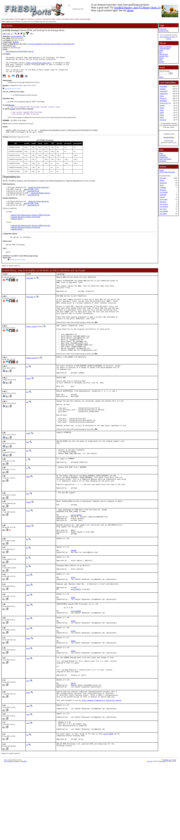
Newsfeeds (163, 161)
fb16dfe (15, 42)
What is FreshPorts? (166, 47)
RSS (175, 835)
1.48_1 (5, 34)
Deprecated (163, 183)
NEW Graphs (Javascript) (167, 172)
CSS (170, 835)
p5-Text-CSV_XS (165, 103)
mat (27, 421)
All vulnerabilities (168, 137)
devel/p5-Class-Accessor (38, 194)
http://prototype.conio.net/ (38, 64)
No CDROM (164, 192)
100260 (73, 598)
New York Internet (164, 37)
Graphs (162, 170)
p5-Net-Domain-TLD (68, 44)
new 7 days (163, 209)
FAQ (161, 52)
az (27, 506)
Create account (164, 31)
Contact (162, 62)
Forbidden (163, 187)
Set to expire (164, 199)
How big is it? (164, 54)
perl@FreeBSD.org (16, 36)
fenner (28, 761)
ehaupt (28, 698)
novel (28, 747)
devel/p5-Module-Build (40, 200)
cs (27, 496)
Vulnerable (163, 195)
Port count (163, 178)
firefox (162, 96)
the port (11, 109)
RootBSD (168, 38)
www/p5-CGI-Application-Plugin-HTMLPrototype (30, 223)
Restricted (163, 190)
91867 (73, 651)
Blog (161, 60)
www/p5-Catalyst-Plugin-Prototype (25, 225)
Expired (162, 197)
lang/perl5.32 (33, 198)
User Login (163, 29)
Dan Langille (162, 837)
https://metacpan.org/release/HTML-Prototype (20, 52)
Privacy (162, 58)
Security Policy (164, 56)
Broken (162, 180)
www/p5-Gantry (17, 228)
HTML (166, 835)
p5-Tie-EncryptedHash (34, 44)
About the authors (165, 48)
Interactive (163, 202)
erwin (28, 625)
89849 (73, 713)
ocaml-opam (163, 91)
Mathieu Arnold (31, 383)
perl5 (14, 46)
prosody (162, 105)
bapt (27, 478)
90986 (73, 702)
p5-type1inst (46, 44)
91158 (73, 690)
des (27, 392)
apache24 (163, 89)
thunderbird (163, 101)
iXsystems (172, 37)
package (12, 113)
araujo (28, 552)
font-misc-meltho (55, 44)
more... (162, 77)
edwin (28, 636)
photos (130, 10)
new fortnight (164, 211)
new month (163, 214)
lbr (27, 586)
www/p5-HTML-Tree (31, 196)
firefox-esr (163, 98)
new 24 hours (164, 204)
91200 (73, 679)
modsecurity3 (164, 93)
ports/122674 (76, 558)
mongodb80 (163, 86)
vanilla (28, 469)
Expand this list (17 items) (12, 92)
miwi (27, 534)
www (8, 34)
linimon (28, 543)
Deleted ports (164, 157)
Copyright (149, 837)
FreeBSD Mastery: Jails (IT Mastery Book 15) (137, 7)
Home (161, 153)
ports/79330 (108, 809)
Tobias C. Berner (31, 346)
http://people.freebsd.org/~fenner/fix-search (101, 771)
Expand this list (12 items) (18, 270)
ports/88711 (76, 642)
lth (27, 821)
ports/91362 (76, 667)
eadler (28, 514)
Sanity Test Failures (165, 159)
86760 (73, 751)
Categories (163, 155)
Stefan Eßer (29, 289)
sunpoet (28, 405)
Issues (161, 50)
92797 (73, 628)
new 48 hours (164, 206)
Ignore (162, 185)
